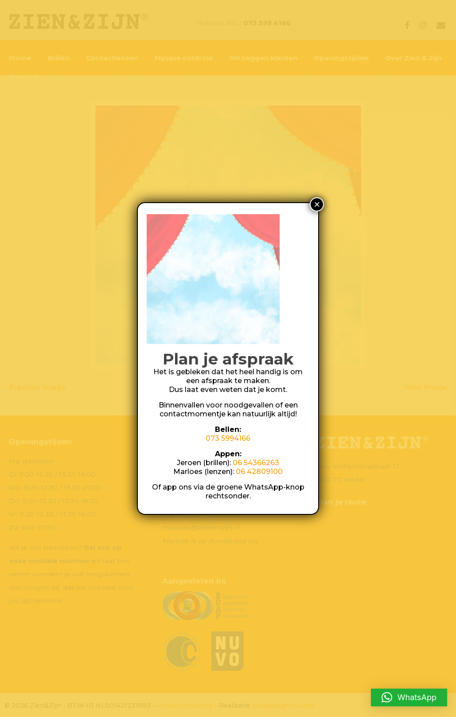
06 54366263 (256, 462)
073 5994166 (228, 438)
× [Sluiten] (317, 204)
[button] (409, 697)
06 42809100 (259, 471)
